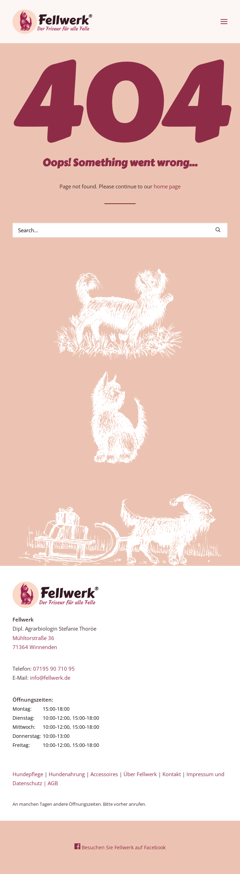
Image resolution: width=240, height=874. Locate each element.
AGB (53, 783)
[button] (224, 21)
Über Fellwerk (140, 774)
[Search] (120, 230)
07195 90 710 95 (54, 668)
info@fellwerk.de (50, 677)
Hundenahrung (67, 774)
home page (167, 186)
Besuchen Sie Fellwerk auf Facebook (120, 847)
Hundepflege (28, 774)
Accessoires (104, 774)
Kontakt (171, 774)
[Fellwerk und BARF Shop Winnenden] (52, 21)
